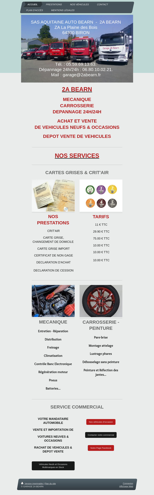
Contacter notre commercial (101, 435)
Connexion (128, 483)
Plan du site (50, 483)
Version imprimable (32, 483)
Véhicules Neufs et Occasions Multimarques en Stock (53, 465)
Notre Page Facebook (100, 448)
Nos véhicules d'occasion (101, 422)
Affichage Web (126, 486)
